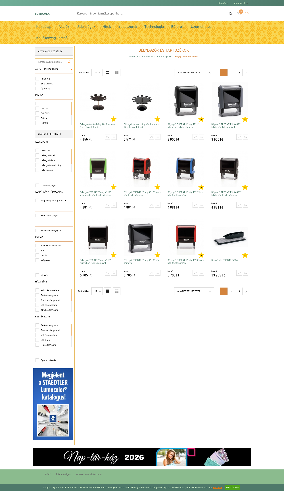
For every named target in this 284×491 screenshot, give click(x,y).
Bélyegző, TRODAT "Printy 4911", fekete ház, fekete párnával (183, 125)
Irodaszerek (127, 26)
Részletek (217, 487)
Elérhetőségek (63, 474)
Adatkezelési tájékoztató (88, 474)
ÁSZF (48, 474)
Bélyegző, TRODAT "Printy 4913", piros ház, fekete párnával (186, 261)
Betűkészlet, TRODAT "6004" (224, 260)
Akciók (64, 26)
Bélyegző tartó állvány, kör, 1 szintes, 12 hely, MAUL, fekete (141, 125)
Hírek (107, 26)
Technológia (154, 26)
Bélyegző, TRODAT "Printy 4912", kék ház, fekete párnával (185, 193)
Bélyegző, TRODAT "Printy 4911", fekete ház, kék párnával (227, 125)
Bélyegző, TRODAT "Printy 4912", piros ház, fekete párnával (142, 193)
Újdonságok (85, 26)
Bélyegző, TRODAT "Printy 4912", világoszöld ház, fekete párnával (95, 193)
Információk (239, 3)
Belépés (222, 3)
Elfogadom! (232, 487)
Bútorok (177, 26)
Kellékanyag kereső (52, 37)
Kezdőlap (43, 26)
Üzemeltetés (201, 26)
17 (238, 72)
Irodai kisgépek (164, 56)
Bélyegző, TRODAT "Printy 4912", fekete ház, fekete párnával (227, 193)
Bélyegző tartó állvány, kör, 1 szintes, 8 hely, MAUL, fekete (97, 125)
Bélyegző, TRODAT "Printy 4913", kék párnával (141, 261)
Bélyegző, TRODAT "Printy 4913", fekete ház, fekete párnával (95, 261)
